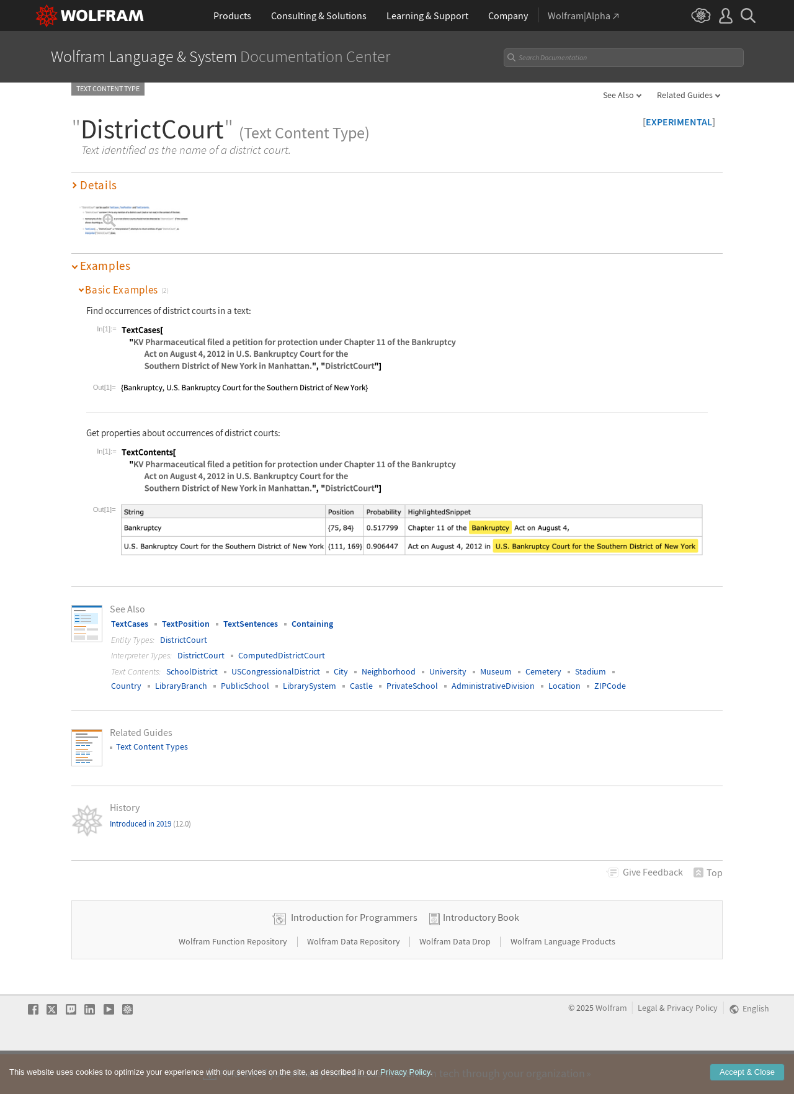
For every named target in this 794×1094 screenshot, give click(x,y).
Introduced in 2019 (150, 823)
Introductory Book (481, 957)
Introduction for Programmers (354, 957)
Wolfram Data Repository (354, 981)
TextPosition (186, 623)
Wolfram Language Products (563, 981)
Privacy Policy (692, 1047)
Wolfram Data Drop (456, 981)
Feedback (653, 872)
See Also (618, 95)
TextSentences (250, 623)
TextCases (129, 623)
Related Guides (685, 95)
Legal (648, 1047)
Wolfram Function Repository (234, 981)
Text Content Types (152, 746)
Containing (312, 623)
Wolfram (611, 1047)
